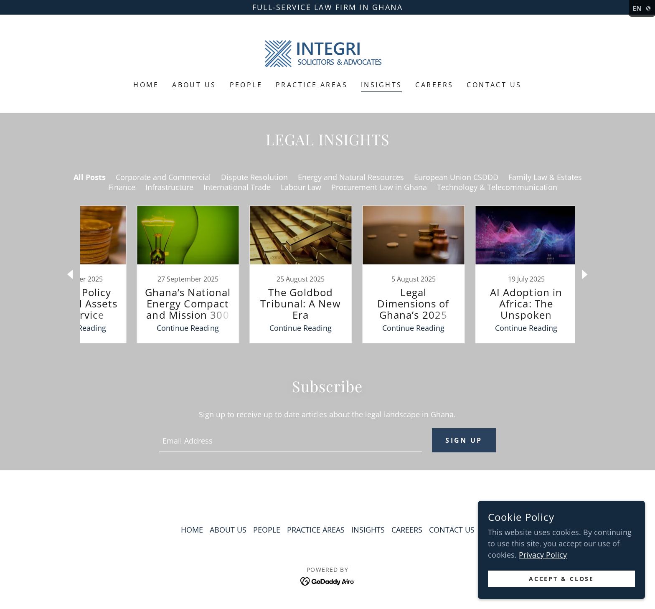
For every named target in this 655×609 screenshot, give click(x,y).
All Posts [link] (90, 177)
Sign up (463, 440)
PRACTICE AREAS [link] (312, 84)
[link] (327, 53)
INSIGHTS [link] (381, 84)
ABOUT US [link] (194, 84)
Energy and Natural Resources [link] (351, 177)
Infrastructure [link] (169, 187)
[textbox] (290, 440)
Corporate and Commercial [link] (163, 177)
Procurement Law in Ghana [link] (379, 187)
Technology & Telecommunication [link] (497, 187)
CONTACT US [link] (494, 84)
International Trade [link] (237, 187)
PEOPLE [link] (246, 84)
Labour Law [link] (301, 187)
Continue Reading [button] (158, 328)
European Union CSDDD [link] (456, 177)
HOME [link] (146, 84)
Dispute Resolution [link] (254, 177)
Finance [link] (121, 187)
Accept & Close (561, 579)
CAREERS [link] (434, 84)
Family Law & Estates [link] (545, 177)
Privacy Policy (543, 555)
